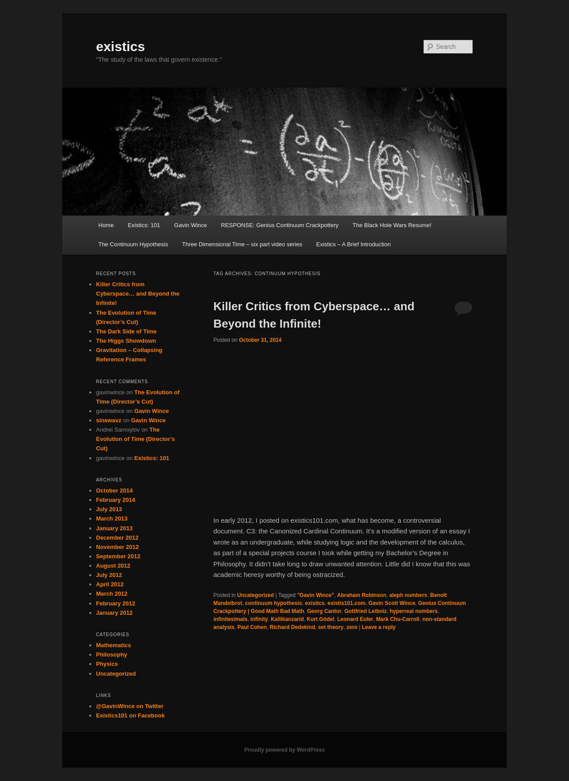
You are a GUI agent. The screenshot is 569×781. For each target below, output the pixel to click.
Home (106, 225)
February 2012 (115, 603)
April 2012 (110, 584)
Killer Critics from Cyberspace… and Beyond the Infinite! (138, 293)
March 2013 (112, 518)
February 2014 (115, 500)
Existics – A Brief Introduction (353, 244)
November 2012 (117, 547)
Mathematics (113, 645)
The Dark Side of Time (126, 331)
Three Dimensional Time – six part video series (242, 244)
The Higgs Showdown (126, 340)
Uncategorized (255, 595)
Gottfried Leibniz (366, 611)
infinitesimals (230, 619)
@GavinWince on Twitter (130, 706)
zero (351, 627)
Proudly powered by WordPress (284, 750)
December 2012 (117, 537)
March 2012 (112, 593)
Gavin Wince (190, 225)
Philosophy (111, 654)
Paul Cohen (252, 627)
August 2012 (113, 565)
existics (120, 46)
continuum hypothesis (273, 603)
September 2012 (118, 556)
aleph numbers (408, 595)
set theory (330, 627)
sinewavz (108, 420)
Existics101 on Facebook (130, 715)
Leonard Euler (355, 619)
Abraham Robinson (361, 595)
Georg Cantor (324, 611)
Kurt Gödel (320, 619)
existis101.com (346, 603)
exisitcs (315, 603)
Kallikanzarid (287, 619)
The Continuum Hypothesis (133, 244)
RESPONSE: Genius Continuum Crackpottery (279, 225)
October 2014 (114, 490)
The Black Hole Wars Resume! (392, 225)
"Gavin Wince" (315, 595)
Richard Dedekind (292, 627)
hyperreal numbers (414, 611)
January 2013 (114, 528)
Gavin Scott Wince (392, 603)
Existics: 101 (144, 225)
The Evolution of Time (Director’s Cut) (135, 439)
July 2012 (109, 575)
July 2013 (109, 509)
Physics (107, 664)
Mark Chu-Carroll (397, 619)
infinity (259, 619)
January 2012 (114, 612)
